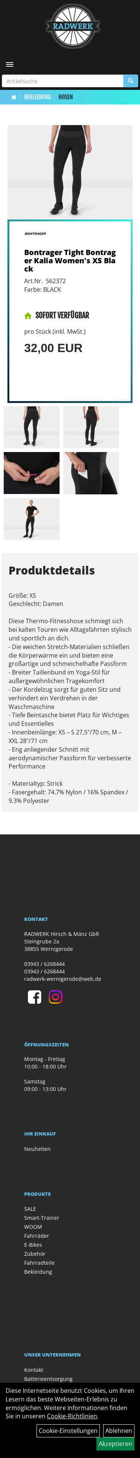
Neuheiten (37, 1148)
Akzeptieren (115, 1444)
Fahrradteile (39, 1262)
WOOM (33, 1226)
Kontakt (33, 1369)
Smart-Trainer (41, 1217)
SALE (30, 1208)
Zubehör (34, 1253)
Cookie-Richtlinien (72, 1416)
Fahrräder (36, 1235)
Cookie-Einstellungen (68, 1431)
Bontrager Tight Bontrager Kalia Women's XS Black (70, 260)
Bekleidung (37, 97)
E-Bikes (33, 1244)
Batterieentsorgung (48, 1378)
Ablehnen (118, 1431)
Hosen (65, 97)
